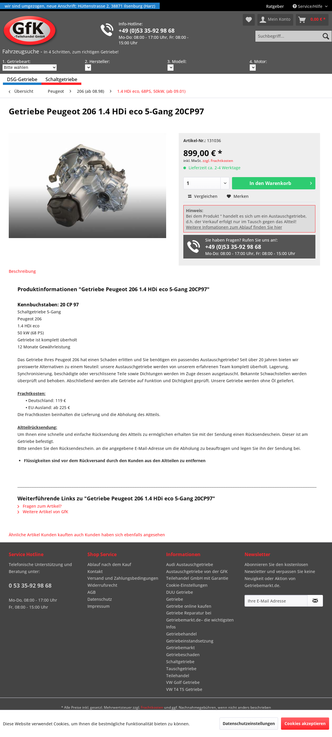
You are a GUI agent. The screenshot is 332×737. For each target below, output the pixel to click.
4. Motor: (258, 61)
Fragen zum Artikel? (39, 506)
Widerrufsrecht (102, 585)
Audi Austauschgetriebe (189, 564)
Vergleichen (202, 196)
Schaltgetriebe (180, 661)
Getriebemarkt (180, 647)
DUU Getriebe (179, 592)
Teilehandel (177, 675)
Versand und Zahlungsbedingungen (122, 578)
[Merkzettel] (249, 20)
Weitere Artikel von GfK (42, 511)
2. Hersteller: (97, 61)
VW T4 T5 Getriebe (184, 689)
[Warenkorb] (312, 20)
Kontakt (95, 571)
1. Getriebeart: (16, 61)
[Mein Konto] (275, 20)
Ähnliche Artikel (24, 534)
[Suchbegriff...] (293, 36)
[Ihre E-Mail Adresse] (276, 601)
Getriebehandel (181, 634)
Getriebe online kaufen (188, 606)
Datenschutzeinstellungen (249, 723)
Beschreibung (22, 271)
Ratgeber (275, 6)
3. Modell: (177, 61)
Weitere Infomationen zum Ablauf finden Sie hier (234, 227)
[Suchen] (326, 36)
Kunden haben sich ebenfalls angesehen (125, 534)
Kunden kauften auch (62, 534)
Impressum (98, 606)
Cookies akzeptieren (305, 723)
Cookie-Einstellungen (187, 585)
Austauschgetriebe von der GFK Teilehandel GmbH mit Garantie (197, 575)
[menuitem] (275, 6)
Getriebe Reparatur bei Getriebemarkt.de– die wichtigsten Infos (200, 620)
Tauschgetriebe (181, 668)
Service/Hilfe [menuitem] (308, 6)
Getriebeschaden (183, 654)
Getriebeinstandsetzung (189, 641)
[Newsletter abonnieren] (315, 601)
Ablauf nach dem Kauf (109, 564)
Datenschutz (99, 599)
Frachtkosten (152, 707)
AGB (91, 592)
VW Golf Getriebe (183, 682)
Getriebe (174, 599)
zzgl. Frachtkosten (218, 160)
